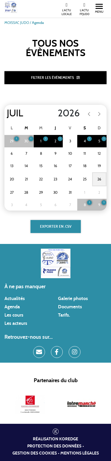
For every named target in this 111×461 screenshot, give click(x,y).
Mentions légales (79, 453)
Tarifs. (64, 315)
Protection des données (54, 446)
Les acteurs (15, 323)
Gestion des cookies (34, 453)
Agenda (12, 306)
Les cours (13, 315)
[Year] (65, 113)
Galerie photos (73, 298)
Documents (70, 306)
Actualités (14, 298)
